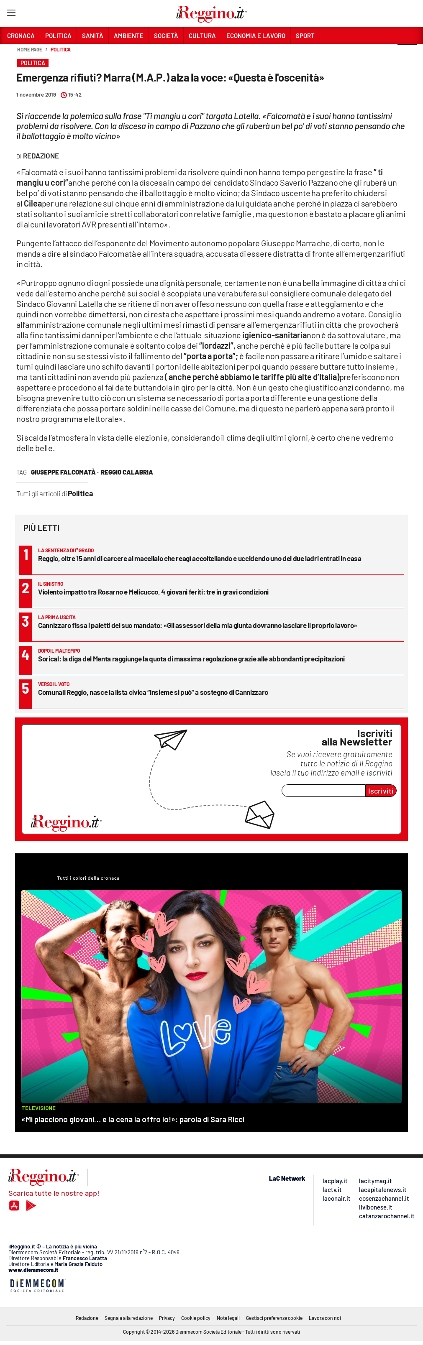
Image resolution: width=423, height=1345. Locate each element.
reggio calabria (127, 472)
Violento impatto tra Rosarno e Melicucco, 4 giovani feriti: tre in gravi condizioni (153, 591)
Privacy (167, 1318)
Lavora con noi (325, 1318)
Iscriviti (381, 790)
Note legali (228, 1318)
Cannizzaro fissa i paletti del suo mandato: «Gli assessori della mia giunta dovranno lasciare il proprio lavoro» (197, 625)
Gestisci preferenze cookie (274, 1318)
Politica (61, 49)
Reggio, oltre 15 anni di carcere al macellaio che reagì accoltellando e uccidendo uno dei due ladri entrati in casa (199, 558)
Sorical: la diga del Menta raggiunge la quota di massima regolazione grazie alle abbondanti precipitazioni (191, 658)
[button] (407, 54)
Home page (29, 49)
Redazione (87, 1318)
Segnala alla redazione (129, 1318)
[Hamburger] (11, 14)
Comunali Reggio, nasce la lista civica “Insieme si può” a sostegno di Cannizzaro (153, 692)
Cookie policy (195, 1318)
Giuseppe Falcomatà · (65, 472)
